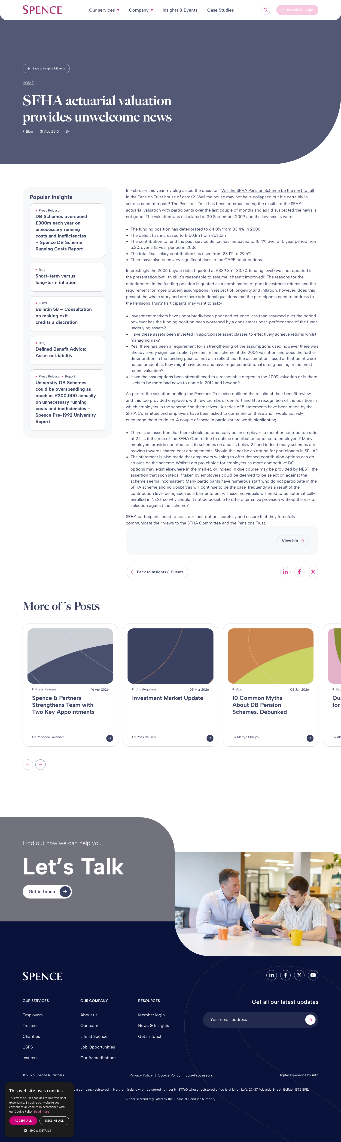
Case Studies (220, 10)
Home (28, 83)
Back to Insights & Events (46, 68)
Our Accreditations (98, 1057)
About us (88, 1014)
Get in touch (50, 891)
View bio (293, 540)
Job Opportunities (97, 1047)
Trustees (31, 1025)
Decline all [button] (54, 1121)
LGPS (28, 1047)
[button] (39, 1130)
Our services (102, 10)
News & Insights (153, 1025)
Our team (89, 1025)
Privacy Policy (141, 1075)
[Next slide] (40, 764)
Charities (31, 1036)
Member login (151, 1014)
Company (139, 10)
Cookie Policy (169, 1075)
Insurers (30, 1057)
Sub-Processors (199, 1075)
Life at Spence (93, 1036)
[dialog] (39, 1110)
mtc (315, 1075)
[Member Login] (297, 10)
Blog (29, 131)
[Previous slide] (28, 764)
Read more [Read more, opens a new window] (41, 1112)
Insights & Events (180, 10)
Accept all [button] (23, 1121)
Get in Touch (150, 1036)
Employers (33, 1014)
